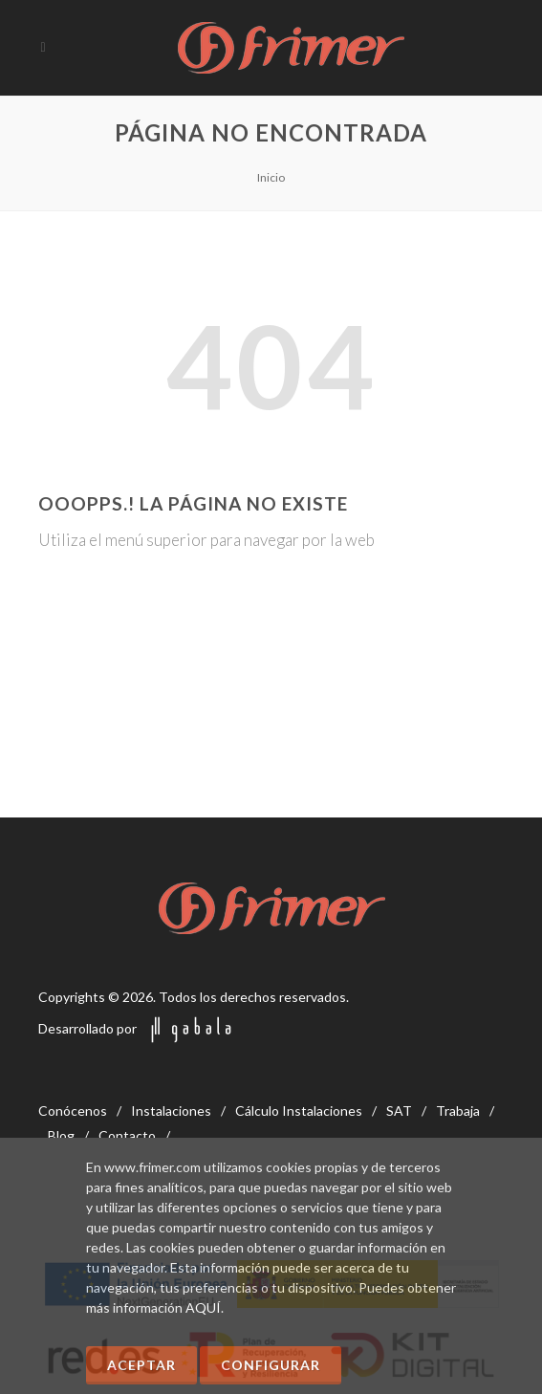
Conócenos (72, 1110)
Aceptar (141, 1365)
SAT (399, 1110)
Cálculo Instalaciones (298, 1110)
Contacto (127, 1135)
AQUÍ (203, 1307)
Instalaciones (171, 1110)
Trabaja (458, 1110)
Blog (61, 1135)
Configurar (270, 1365)
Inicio (271, 177)
